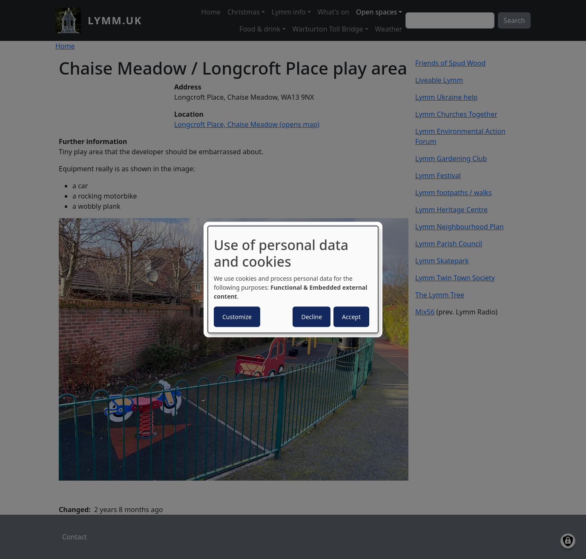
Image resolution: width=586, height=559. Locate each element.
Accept (351, 316)
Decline (311, 316)
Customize (237, 316)
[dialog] (293, 279)
